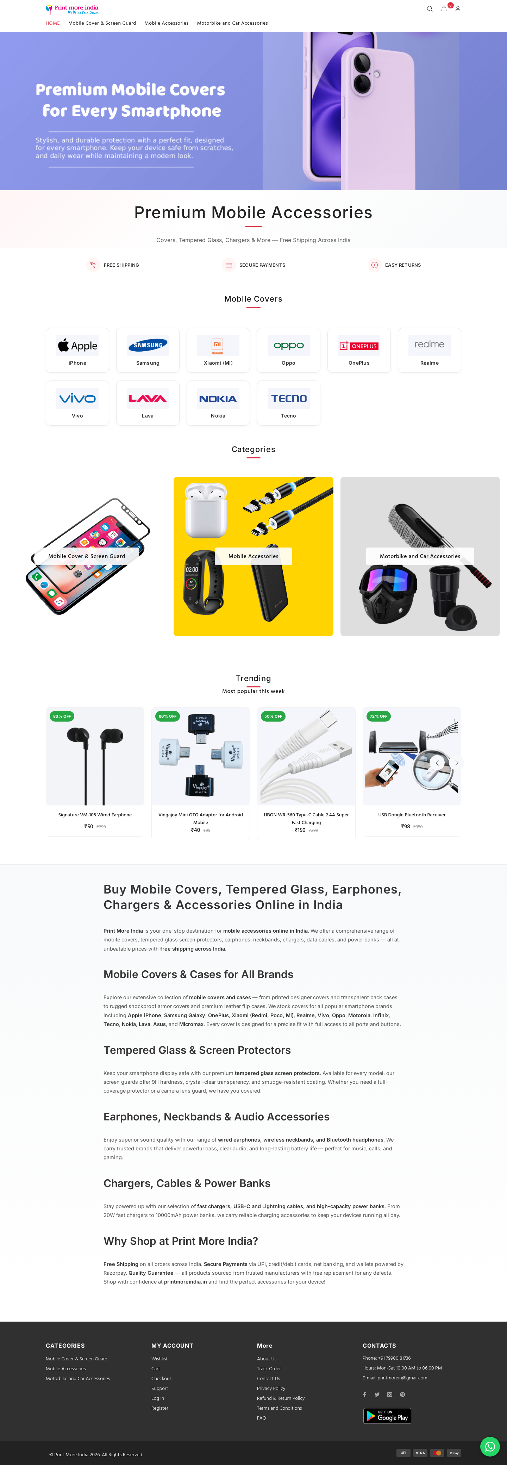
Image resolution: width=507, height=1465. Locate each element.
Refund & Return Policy (281, 1399)
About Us (266, 1359)
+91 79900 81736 (394, 1358)
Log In (157, 1399)
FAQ (261, 1418)
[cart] (444, 9)
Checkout (161, 1379)
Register (159, 1408)
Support (159, 1389)
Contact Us (268, 1379)
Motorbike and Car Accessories (232, 23)
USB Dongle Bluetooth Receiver (411, 815)
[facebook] (364, 1394)
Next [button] (454, 685)
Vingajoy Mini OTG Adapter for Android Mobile (200, 819)
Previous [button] (438, 685)
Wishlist (159, 1359)
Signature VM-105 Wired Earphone (95, 815)
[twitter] (377, 1394)
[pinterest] (402, 1394)
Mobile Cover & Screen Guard (102, 23)
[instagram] (389, 1394)
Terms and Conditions (279, 1408)
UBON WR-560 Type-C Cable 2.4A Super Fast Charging (306, 819)
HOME (53, 23)
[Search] (431, 9)
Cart (155, 1369)
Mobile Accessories (167, 23)
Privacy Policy (271, 1389)
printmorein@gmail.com (402, 1378)
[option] (95, 769)
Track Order (269, 1369)
